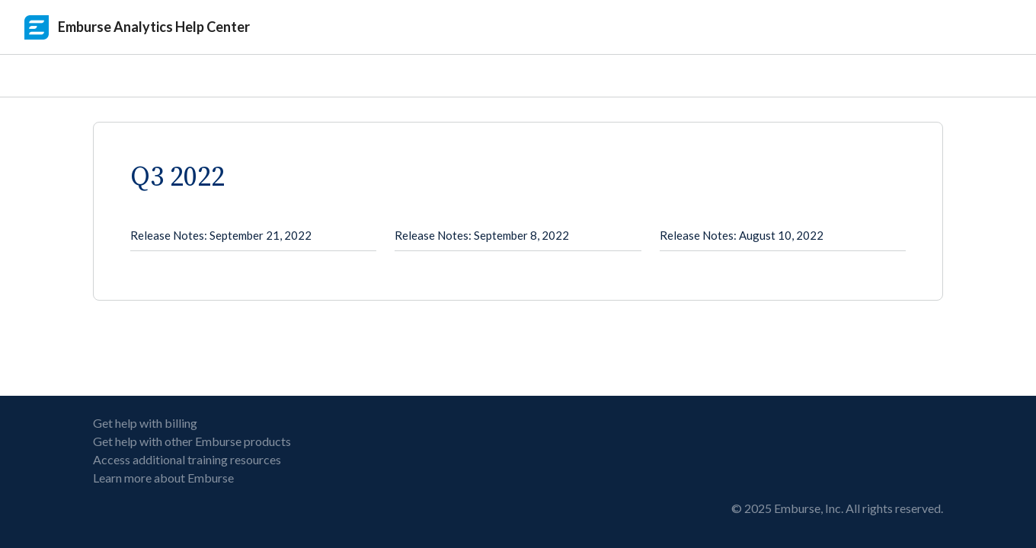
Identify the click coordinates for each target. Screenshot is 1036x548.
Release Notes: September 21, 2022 (221, 235)
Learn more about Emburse (163, 477)
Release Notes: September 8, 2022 (482, 235)
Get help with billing (145, 423)
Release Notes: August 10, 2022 (741, 235)
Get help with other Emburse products (192, 441)
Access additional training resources (187, 459)
